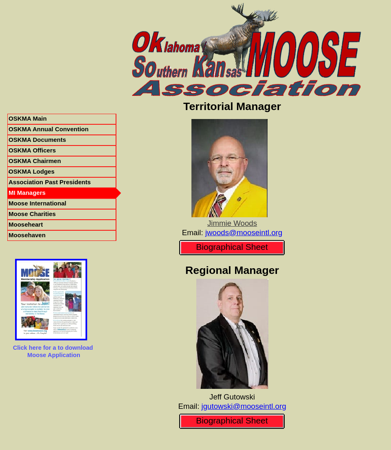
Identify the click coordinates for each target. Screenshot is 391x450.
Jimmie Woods (232, 223)
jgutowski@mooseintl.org (244, 406)
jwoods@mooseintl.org (243, 232)
